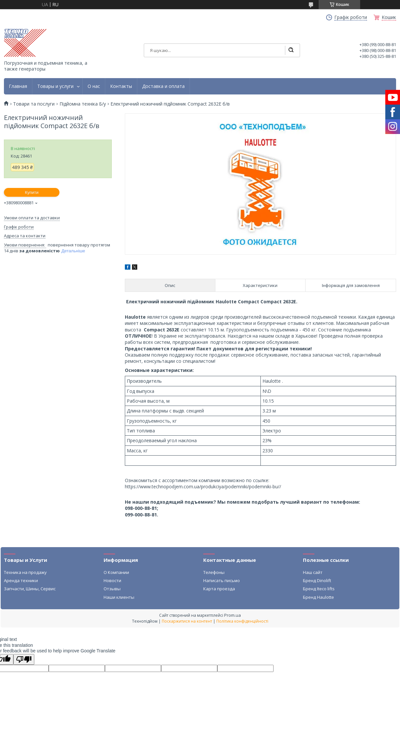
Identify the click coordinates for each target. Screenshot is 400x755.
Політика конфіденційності (242, 621)
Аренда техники (21, 580)
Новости (112, 580)
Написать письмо (221, 580)
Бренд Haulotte (318, 597)
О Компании (116, 572)
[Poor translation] (23, 659)
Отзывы (112, 589)
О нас (94, 86)
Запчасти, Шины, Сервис (30, 589)
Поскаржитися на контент (187, 621)
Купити (32, 192)
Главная (18, 86)
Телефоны (214, 572)
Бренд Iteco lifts (319, 589)
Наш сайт (313, 572)
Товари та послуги (34, 104)
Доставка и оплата (163, 86)
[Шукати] (291, 50)
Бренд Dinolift (317, 580)
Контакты (121, 86)
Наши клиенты (119, 597)
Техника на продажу (25, 572)
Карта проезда (219, 589)
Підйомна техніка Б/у (82, 104)
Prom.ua (232, 615)
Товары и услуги (55, 86)
